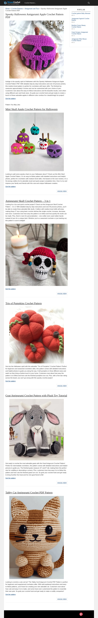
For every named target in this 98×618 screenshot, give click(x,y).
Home (7, 9)
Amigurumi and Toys (31, 9)
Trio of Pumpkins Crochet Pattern (23, 303)
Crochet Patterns (29, 3)
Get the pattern (10, 98)
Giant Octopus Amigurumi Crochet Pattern (80, 33)
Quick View (62, 191)
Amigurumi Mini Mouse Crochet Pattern (79, 39)
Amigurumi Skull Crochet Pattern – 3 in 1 (28, 200)
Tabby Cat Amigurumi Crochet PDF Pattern (29, 492)
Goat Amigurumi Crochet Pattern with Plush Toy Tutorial (36, 395)
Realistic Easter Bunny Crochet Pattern (79, 26)
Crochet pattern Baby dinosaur (81, 13)
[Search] (88, 2)
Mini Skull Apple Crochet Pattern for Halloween (31, 109)
